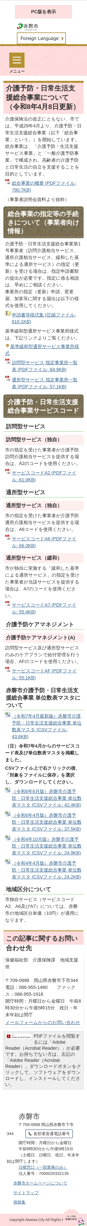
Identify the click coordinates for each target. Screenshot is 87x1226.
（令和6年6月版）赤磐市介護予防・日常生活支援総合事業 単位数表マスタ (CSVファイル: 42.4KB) (47, 798)
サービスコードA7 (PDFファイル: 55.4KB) (44, 608)
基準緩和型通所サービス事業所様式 (42, 350)
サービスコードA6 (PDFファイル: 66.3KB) (44, 542)
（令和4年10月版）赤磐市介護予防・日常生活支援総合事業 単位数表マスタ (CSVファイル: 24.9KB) (47, 846)
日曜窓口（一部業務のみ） (43, 1167)
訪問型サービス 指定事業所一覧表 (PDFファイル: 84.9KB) (45, 366)
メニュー (17, 63)
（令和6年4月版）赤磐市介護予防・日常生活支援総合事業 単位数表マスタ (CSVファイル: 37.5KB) (47, 822)
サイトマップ (26, 1192)
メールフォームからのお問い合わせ (42, 1022)
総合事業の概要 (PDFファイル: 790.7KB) (44, 186)
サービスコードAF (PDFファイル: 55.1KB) (44, 674)
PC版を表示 (43, 11)
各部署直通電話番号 (51, 1133)
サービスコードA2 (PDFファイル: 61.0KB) (44, 476)
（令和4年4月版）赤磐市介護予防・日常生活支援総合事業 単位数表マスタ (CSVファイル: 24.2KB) (47, 869)
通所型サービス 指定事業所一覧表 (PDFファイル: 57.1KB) (45, 383)
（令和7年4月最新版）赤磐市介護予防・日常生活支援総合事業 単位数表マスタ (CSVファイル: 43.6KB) (47, 726)
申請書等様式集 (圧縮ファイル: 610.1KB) (44, 318)
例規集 (19, 1202)
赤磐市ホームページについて (40, 1183)
